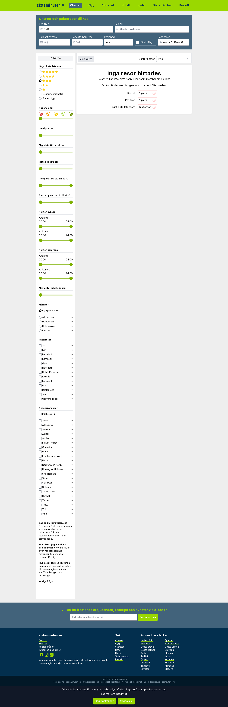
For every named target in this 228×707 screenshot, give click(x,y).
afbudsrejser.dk (90, 682)
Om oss (43, 640)
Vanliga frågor (46, 581)
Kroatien (169, 659)
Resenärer (164, 37)
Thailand (145, 666)
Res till (119, 24)
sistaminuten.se (73, 682)
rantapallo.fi (117, 682)
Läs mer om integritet (114, 693)
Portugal (145, 662)
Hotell (126, 5)
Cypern (144, 659)
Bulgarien (169, 662)
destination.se (141, 682)
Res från (44, 24)
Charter (75, 5)
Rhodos (169, 653)
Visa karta (86, 59)
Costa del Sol (148, 650)
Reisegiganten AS (118, 679)
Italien (168, 656)
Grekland (169, 650)
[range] (40, 118)
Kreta (143, 653)
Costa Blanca (172, 646)
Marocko (169, 666)
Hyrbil (142, 5)
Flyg (91, 5)
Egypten (145, 669)
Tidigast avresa (48, 37)
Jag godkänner (104, 701)
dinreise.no (154, 682)
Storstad (108, 5)
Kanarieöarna (172, 643)
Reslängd (109, 37)
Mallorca (145, 643)
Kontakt (43, 643)
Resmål (184, 5)
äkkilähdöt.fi (104, 682)
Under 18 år (147, 640)
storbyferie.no (168, 682)
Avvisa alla (126, 701)
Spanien (169, 640)
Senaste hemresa (82, 37)
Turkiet (144, 656)
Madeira (169, 669)
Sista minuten (162, 5)
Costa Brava (147, 646)
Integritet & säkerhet (50, 650)
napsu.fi (128, 682)
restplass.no (58, 682)
